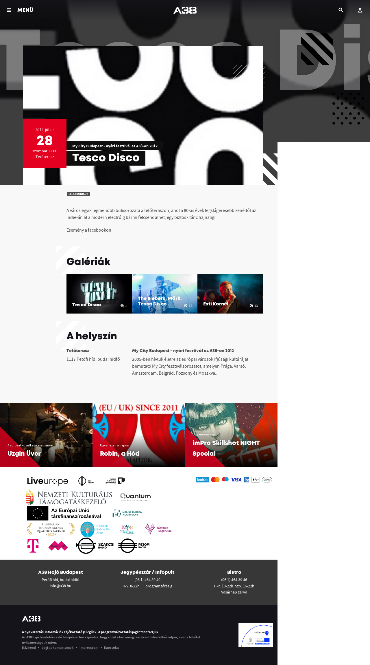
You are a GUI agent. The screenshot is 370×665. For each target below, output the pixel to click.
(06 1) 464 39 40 (147, 579)
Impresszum (88, 647)
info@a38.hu (60, 585)
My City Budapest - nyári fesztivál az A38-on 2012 (115, 146)
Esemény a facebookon (88, 230)
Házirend (29, 647)
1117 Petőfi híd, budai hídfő (93, 359)
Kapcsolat (111, 647)
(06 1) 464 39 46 (234, 579)
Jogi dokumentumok (58, 647)
